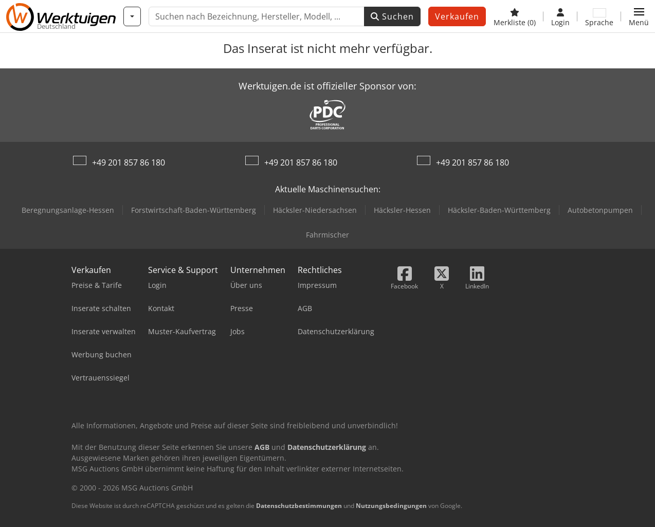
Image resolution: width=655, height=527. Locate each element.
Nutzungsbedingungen (391, 505)
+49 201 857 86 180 (128, 162)
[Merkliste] (515, 16)
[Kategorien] (132, 16)
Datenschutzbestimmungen (299, 505)
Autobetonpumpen (600, 210)
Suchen (392, 16)
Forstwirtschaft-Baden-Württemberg (193, 210)
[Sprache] (599, 16)
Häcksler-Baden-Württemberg (499, 210)
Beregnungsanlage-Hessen (68, 210)
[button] (639, 16)
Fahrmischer (327, 235)
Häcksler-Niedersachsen (315, 210)
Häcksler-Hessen (402, 210)
